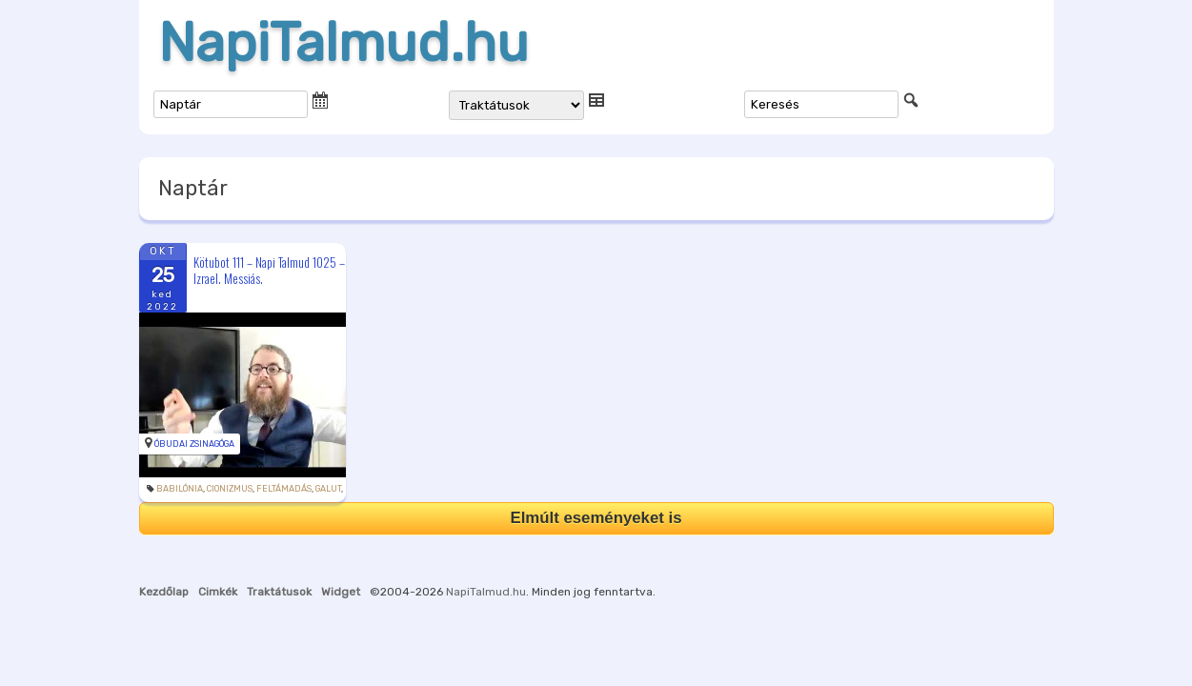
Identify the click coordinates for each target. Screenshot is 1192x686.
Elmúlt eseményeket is (595, 518)
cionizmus (230, 489)
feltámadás (284, 489)
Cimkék (217, 591)
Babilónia (179, 489)
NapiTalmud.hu (343, 42)
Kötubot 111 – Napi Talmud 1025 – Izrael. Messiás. (269, 270)
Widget (340, 591)
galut (328, 489)
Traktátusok (279, 591)
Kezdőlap (164, 591)
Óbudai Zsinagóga (194, 444)
